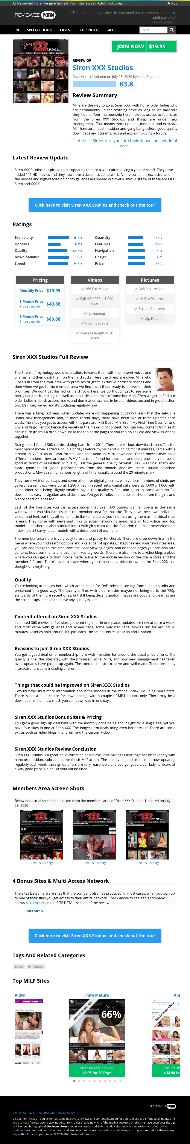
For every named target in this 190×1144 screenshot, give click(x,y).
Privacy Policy (65, 1113)
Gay (110, 30)
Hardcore (35, 967)
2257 (32, 1113)
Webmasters (46, 1113)
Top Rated (89, 30)
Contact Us (20, 1113)
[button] (74, 1081)
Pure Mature (97, 995)
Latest (66, 30)
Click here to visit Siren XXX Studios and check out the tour (95, 205)
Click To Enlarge (41, 863)
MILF (19, 967)
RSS (172, 3)
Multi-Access (36, 902)
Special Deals (39, 30)
